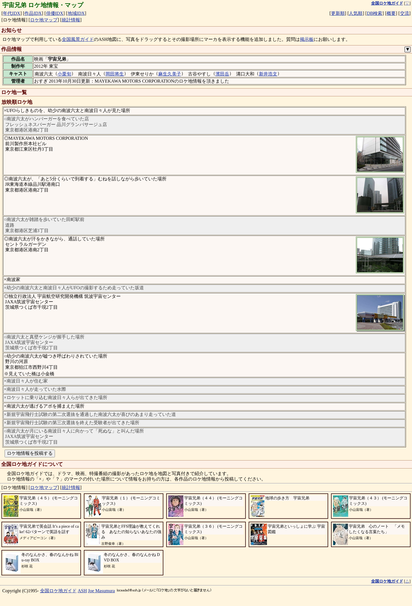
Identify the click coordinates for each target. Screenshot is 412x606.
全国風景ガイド (78, 39)
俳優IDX (54, 13)
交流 (404, 13)
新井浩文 (268, 73)
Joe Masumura (101, 590)
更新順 (338, 13)
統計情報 (71, 19)
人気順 (356, 13)
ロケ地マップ (44, 19)
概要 (391, 13)
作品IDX (32, 13)
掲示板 (307, 39)
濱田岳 (222, 73)
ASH (82, 590)
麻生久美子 (169, 73)
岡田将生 (115, 73)
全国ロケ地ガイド (58, 590)
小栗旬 (64, 73)
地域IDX (76, 13)
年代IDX (11, 13)
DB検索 (374, 13)
